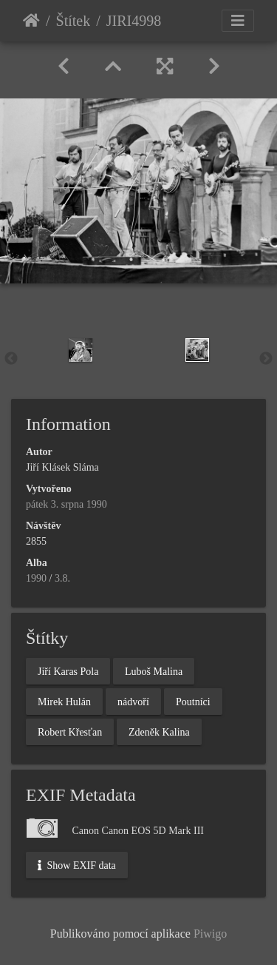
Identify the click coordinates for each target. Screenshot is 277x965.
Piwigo (210, 933)
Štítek (73, 21)
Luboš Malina (153, 670)
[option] (80, 350)
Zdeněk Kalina (159, 731)
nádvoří (133, 701)
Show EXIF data (77, 865)
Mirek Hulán (64, 701)
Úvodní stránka (31, 21)
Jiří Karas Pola (68, 670)
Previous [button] (11, 359)
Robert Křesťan (70, 731)
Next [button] (266, 359)
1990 (36, 578)
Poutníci (193, 701)
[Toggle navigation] (238, 21)
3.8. (62, 578)
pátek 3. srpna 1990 (66, 504)
